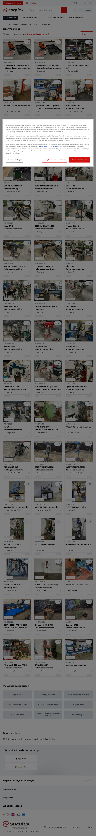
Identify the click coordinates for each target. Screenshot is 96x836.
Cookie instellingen (15, 160)
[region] (48, 143)
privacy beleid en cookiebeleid (49, 146)
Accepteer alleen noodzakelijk (55, 160)
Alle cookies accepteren (79, 160)
